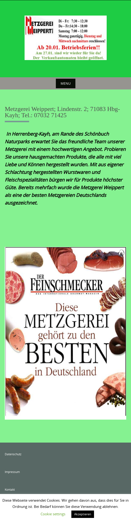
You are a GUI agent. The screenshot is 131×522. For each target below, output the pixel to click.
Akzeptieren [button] (82, 514)
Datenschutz (13, 454)
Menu (66, 83)
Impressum (12, 472)
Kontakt (10, 489)
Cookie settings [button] (53, 513)
